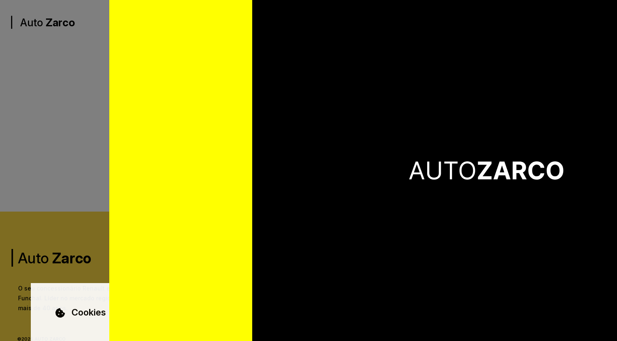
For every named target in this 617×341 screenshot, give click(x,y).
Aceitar (541, 314)
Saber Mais (161, 318)
